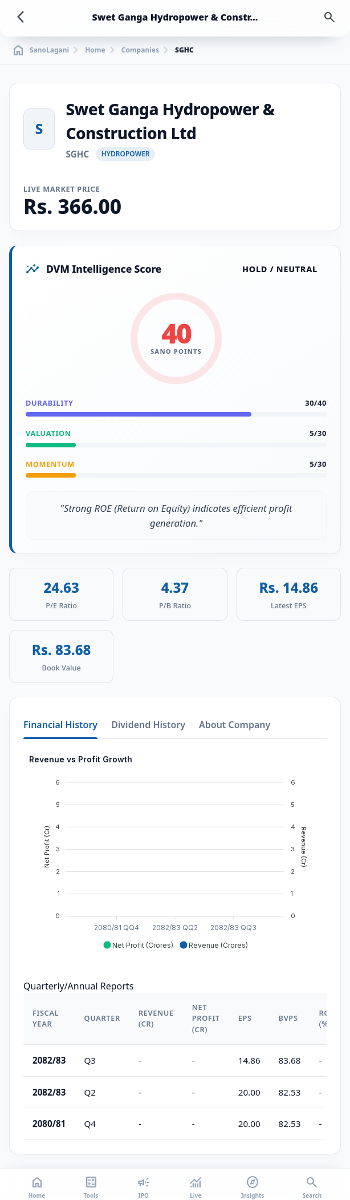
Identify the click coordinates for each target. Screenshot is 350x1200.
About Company (234, 724)
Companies (140, 50)
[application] (175, 852)
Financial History (60, 724)
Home (95, 50)
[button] (138, 945)
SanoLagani (40, 50)
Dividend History (148, 724)
